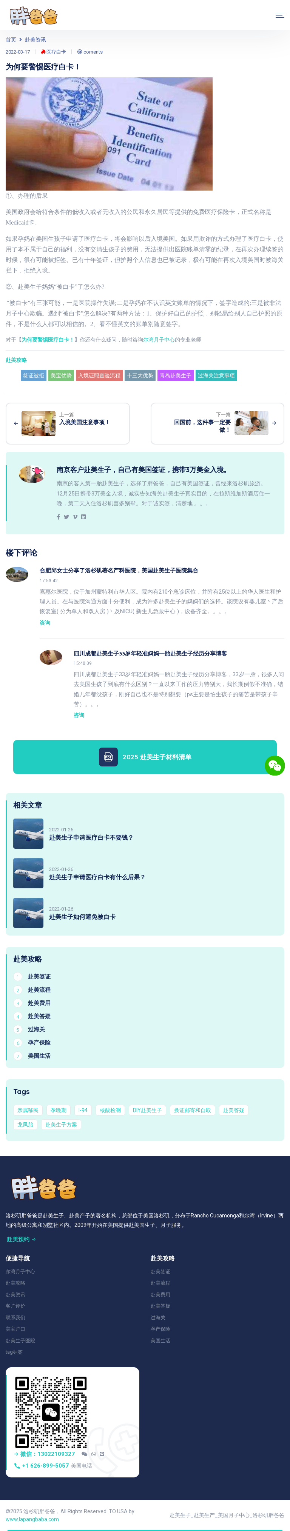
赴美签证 (160, 1271)
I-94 (83, 1110)
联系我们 (15, 1317)
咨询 (45, 623)
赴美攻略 (16, 360)
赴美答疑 (233, 1110)
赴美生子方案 (61, 1125)
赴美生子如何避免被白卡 (82, 916)
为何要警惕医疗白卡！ (48, 340)
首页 (11, 40)
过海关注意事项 (216, 375)
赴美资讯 (35, 40)
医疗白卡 (53, 51)
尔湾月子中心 (159, 340)
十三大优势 (140, 375)
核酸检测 (110, 1110)
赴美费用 (160, 1294)
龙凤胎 (25, 1125)
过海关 (158, 1317)
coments (90, 51)
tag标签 (14, 1352)
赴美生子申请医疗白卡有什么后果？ (97, 877)
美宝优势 (61, 375)
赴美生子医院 (20, 1340)
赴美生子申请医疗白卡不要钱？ (91, 837)
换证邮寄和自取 (192, 1110)
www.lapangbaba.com (32, 1519)
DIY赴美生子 (147, 1110)
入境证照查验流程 (99, 375)
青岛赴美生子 (175, 375)
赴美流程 (160, 1283)
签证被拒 (33, 375)
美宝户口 (15, 1329)
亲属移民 (28, 1110)
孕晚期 (58, 1110)
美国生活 (160, 1340)
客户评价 (15, 1306)
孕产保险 (160, 1329)
